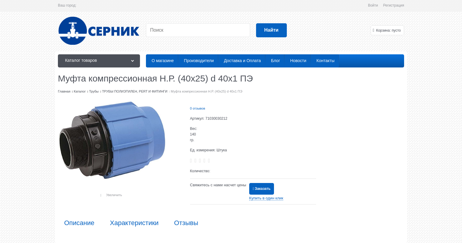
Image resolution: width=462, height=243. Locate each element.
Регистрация (393, 5)
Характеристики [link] (134, 223)
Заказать (263, 189)
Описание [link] (79, 223)
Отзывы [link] (186, 223)
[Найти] (271, 30)
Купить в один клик (266, 198)
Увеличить (114, 195)
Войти (373, 5)
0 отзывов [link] (197, 108)
